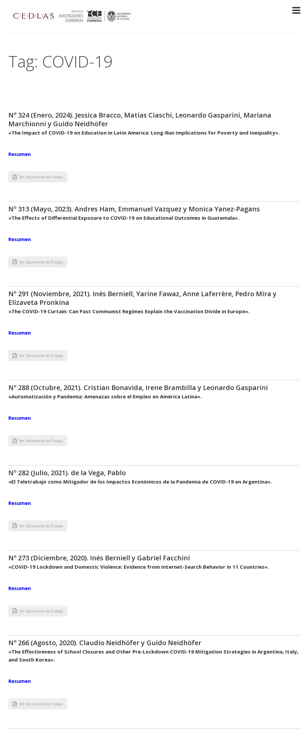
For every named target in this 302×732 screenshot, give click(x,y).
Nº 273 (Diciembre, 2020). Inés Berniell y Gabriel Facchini (99, 557)
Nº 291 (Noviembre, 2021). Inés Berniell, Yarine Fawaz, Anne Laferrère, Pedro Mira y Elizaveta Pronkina (142, 298)
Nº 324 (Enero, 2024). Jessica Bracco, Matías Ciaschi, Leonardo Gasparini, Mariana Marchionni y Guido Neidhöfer (139, 119)
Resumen (19, 154)
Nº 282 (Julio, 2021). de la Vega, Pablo (67, 472)
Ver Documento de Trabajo (38, 176)
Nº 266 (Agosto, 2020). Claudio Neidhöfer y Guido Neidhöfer (104, 642)
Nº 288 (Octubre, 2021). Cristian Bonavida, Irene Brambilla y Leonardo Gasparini (138, 387)
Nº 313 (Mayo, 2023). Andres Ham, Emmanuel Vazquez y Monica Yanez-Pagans (134, 208)
